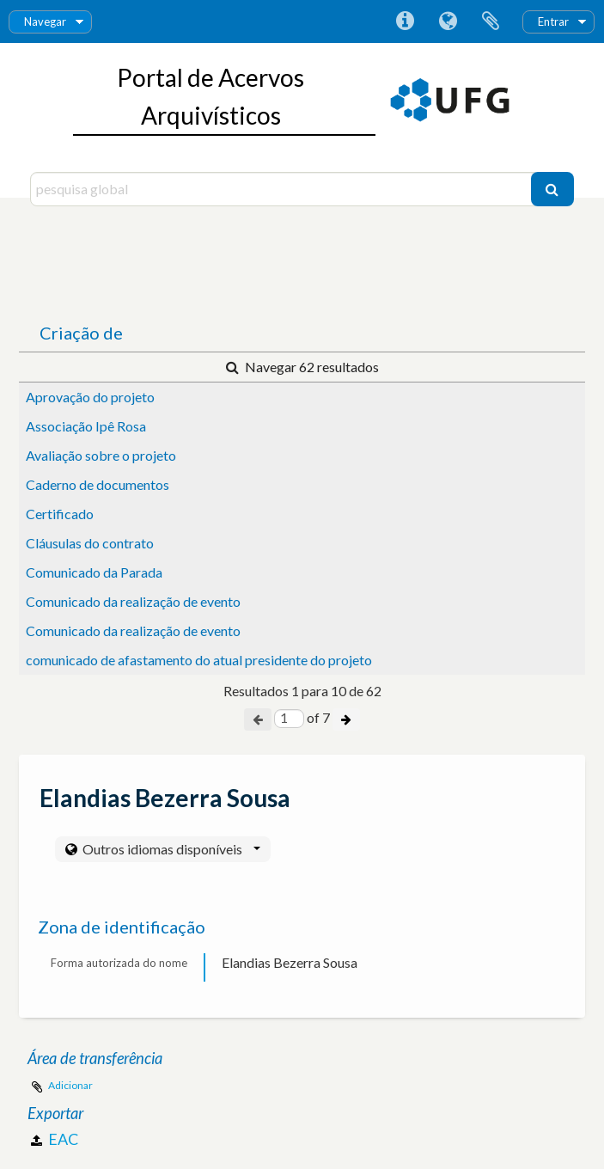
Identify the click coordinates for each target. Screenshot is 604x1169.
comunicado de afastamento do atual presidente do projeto (199, 660)
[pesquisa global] (282, 189)
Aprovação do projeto (90, 397)
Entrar (553, 21)
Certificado (60, 513)
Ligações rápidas (404, 21)
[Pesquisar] (552, 189)
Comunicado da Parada (94, 572)
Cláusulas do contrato (90, 543)
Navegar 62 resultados (302, 366)
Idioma (447, 21)
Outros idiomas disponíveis (170, 849)
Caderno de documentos (97, 484)
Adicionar (70, 1085)
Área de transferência (490, 21)
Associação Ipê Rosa (86, 426)
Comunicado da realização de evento (133, 601)
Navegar (45, 21)
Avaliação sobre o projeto (101, 455)
